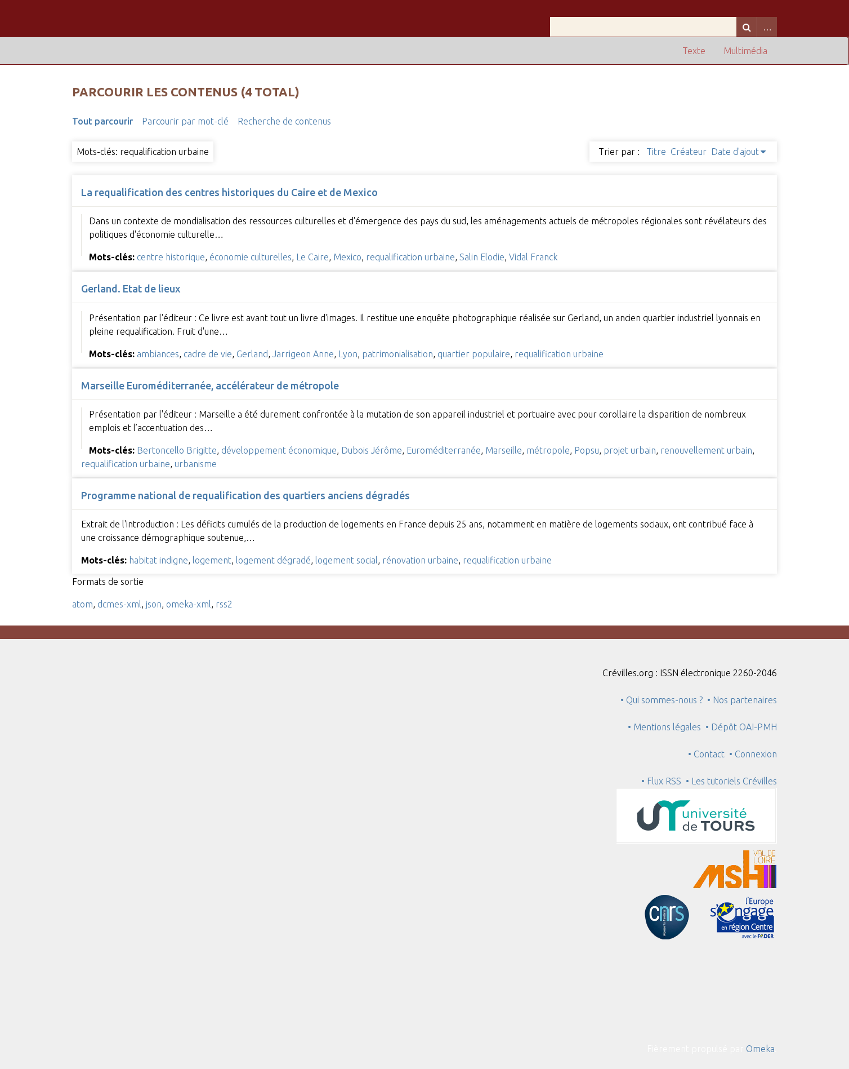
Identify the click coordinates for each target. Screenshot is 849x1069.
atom (82, 604)
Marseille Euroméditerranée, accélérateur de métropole (210, 385)
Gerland (252, 354)
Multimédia (745, 51)
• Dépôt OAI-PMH (741, 727)
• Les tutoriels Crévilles (731, 781)
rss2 (224, 604)
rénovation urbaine (420, 560)
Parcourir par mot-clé (185, 121)
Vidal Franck (533, 257)
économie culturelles (250, 257)
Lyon (348, 354)
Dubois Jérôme (371, 450)
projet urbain (630, 450)
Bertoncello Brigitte (177, 450)
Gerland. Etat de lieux (131, 288)
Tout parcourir (102, 121)
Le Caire (312, 257)
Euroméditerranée (443, 450)
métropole (548, 450)
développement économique (279, 450)
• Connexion (753, 754)
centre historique (171, 257)
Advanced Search (767, 27)
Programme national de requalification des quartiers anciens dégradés (245, 495)
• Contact (708, 754)
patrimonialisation (397, 354)
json (154, 604)
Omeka (760, 1049)
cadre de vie (208, 354)
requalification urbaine (410, 257)
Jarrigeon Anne (303, 354)
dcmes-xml (119, 604)
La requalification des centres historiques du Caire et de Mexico (229, 192)
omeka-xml (188, 604)
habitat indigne (158, 560)
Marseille (503, 450)
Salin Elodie (481, 257)
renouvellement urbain (706, 450)
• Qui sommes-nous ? (661, 700)
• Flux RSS (661, 781)
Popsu (586, 450)
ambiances (158, 354)
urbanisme (196, 464)
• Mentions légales (664, 727)
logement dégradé (273, 560)
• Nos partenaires (742, 700)
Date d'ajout (735, 152)
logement (212, 560)
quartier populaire (473, 354)
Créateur (689, 152)
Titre (656, 152)
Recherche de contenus (284, 121)
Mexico (347, 257)
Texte (693, 51)
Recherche (746, 27)
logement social (346, 560)
